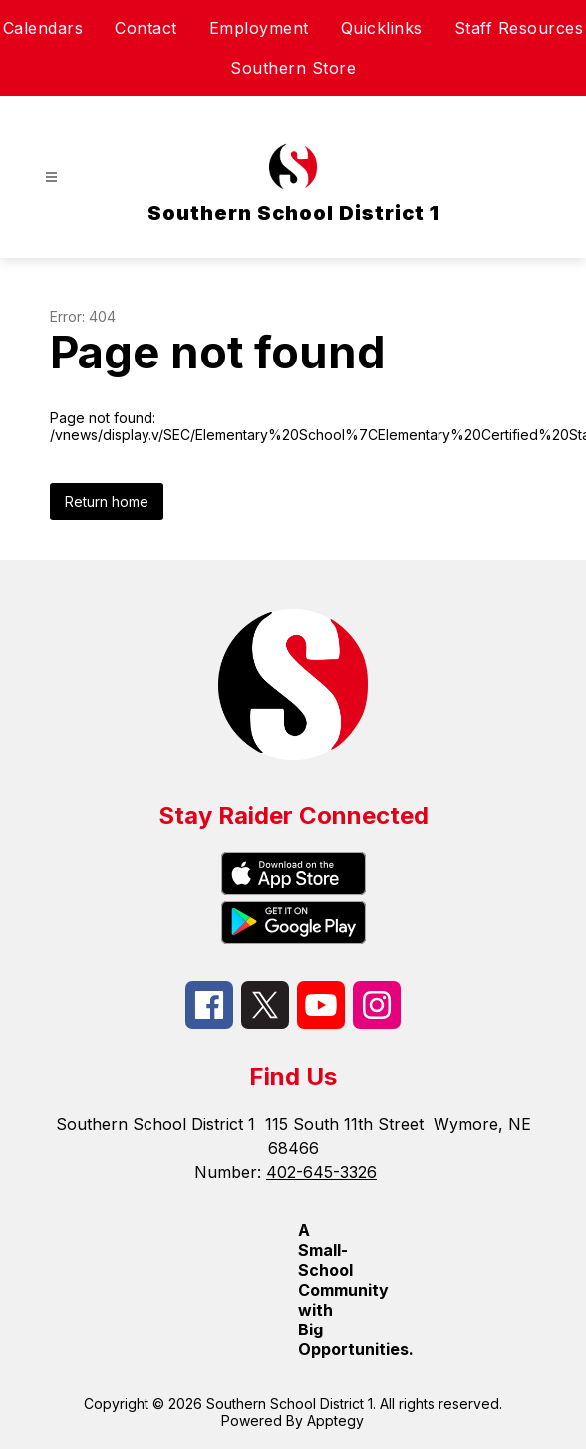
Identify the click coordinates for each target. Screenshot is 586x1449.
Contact (146, 28)
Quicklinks (382, 28)
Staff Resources (519, 28)
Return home (106, 501)
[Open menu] (51, 177)
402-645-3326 (321, 1172)
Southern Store (293, 68)
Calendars (43, 28)
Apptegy (335, 1420)
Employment (259, 28)
